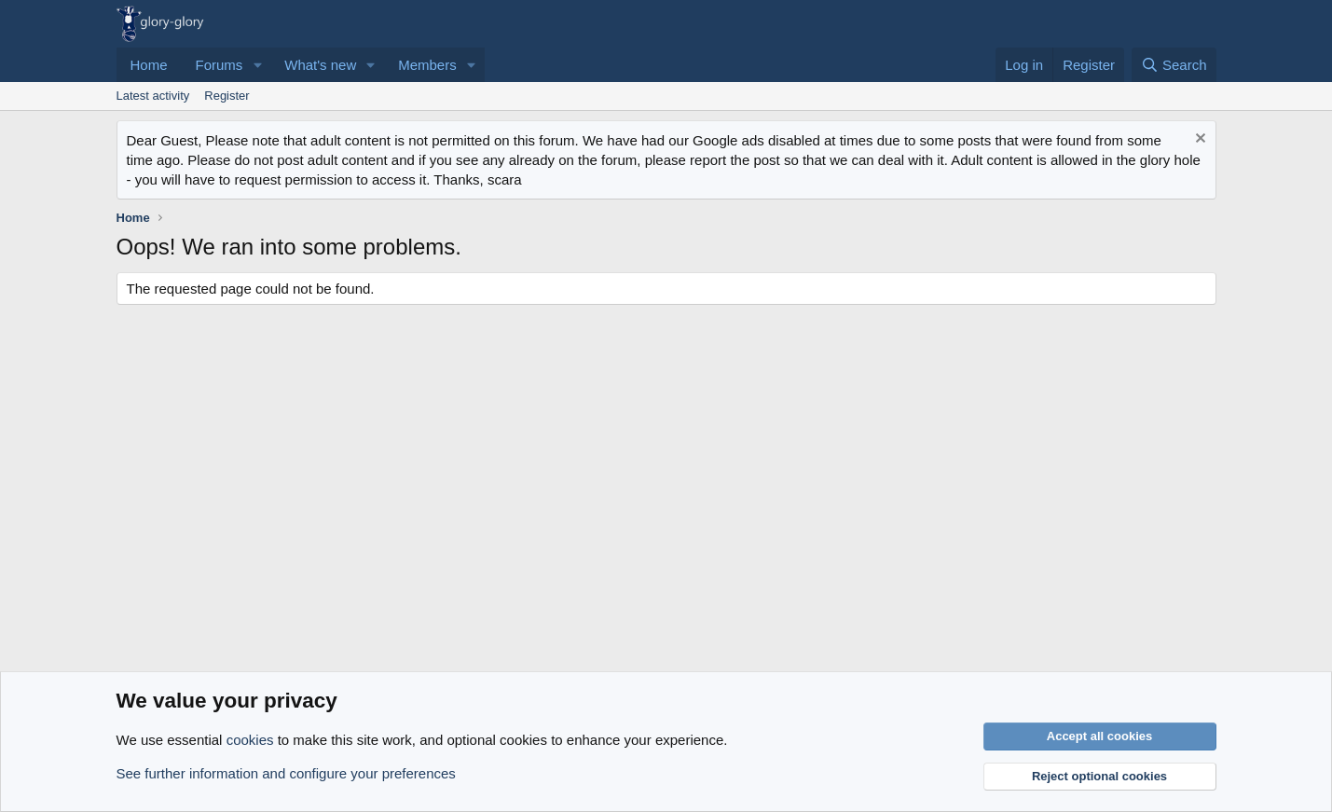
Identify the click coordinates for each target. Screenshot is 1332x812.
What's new (320, 65)
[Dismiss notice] (1198, 140)
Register (226, 96)
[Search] (1174, 65)
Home (149, 65)
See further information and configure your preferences (286, 773)
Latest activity (153, 96)
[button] (257, 65)
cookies (250, 740)
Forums (219, 65)
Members (427, 65)
